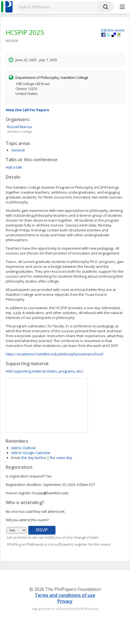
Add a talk (14, 167)
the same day (61, 457)
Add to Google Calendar (31, 452)
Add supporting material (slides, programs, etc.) (44, 371)
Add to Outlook (23, 447)
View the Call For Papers (27, 109)
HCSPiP (12, 40)
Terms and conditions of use (65, 595)
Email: (16, 457)
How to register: (19, 493)
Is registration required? (25, 476)
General (18, 150)
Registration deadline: (24, 484)
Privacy (65, 601)
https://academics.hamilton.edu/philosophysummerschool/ (55, 354)
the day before (33, 457)
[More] (122, 7)
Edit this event (112, 30)
